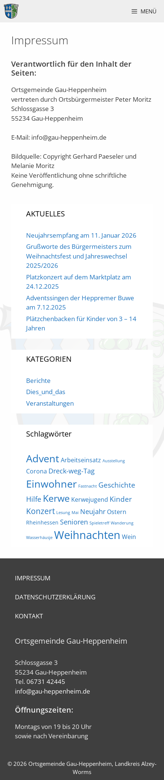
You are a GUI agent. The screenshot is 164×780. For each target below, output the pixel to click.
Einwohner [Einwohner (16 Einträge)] (51, 484)
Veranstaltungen (50, 403)
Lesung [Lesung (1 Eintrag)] (63, 512)
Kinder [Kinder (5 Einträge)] (121, 499)
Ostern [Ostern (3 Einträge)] (116, 512)
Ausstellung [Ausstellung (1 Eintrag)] (113, 460)
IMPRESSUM (32, 578)
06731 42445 (45, 681)
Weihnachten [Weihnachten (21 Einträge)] (87, 534)
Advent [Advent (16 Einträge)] (42, 458)
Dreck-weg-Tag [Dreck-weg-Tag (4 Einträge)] (71, 470)
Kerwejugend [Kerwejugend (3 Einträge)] (89, 499)
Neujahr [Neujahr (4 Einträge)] (92, 511)
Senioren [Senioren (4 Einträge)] (74, 521)
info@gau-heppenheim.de (52, 691)
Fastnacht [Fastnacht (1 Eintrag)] (87, 486)
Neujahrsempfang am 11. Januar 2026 (81, 235)
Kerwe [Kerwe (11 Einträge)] (56, 498)
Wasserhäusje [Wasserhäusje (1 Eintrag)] (39, 537)
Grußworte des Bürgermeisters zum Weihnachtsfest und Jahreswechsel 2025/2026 (79, 256)
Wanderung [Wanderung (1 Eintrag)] (122, 523)
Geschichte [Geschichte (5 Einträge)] (116, 485)
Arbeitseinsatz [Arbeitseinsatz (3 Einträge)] (81, 460)
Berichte (38, 380)
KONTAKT (29, 616)
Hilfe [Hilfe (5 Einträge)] (33, 499)
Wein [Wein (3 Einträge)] (129, 537)
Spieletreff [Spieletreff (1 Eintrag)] (99, 523)
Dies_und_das (45, 391)
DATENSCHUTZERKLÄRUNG (55, 597)
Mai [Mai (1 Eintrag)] (75, 512)
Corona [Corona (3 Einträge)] (36, 471)
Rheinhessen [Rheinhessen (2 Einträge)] (42, 522)
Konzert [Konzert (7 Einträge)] (40, 510)
